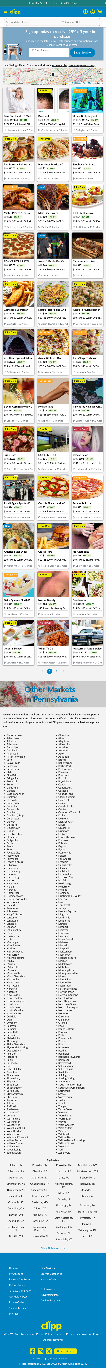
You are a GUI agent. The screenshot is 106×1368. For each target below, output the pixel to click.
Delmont (62, 818)
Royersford (63, 1063)
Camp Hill (11, 787)
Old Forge (62, 1019)
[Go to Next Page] (63, 671)
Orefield (62, 1023)
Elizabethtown (65, 837)
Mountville (63, 982)
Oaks (8, 1019)
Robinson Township (68, 1057)
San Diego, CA (63, 1227)
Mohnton (62, 967)
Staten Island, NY (87, 1211)
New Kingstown (66, 1001)
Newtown (11, 1004)
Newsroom (27, 1334)
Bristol (61, 778)
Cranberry (11, 812)
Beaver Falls (12, 763)
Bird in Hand (64, 769)
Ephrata (61, 843)
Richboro (10, 1057)
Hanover (10, 874)
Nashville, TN (87, 1184)
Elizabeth (10, 837)
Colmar (61, 803)
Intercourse (12, 902)
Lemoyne (62, 930)
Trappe (61, 1106)
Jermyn (61, 908)
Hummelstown (13, 896)
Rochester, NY (64, 1211)
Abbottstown (13, 735)
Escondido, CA (16, 1221)
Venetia (61, 1112)
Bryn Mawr (63, 781)
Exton (8, 849)
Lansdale (10, 924)
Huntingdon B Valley (68, 896)
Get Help (14, 1296)
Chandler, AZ (39, 1171)
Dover (60, 825)
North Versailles (14, 1010)
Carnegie (62, 791)
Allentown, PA (16, 1171)
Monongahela (65, 970)
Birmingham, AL (16, 1190)
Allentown (11, 744)
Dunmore (62, 831)
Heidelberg (63, 883)
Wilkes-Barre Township (70, 1140)
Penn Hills (11, 1032)
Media (9, 961)
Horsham (62, 893)
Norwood (62, 1013)
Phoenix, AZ (87, 1196)
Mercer (61, 961)
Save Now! (82, 52)
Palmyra (10, 1026)
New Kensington (14, 1001)
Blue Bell (10, 775)
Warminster (64, 1115)
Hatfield (61, 880)
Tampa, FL (87, 1224)
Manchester (12, 945)
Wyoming (62, 1146)
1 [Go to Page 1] (49, 671)
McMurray (11, 954)
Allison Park (64, 744)
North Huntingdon (67, 1007)
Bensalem (10, 766)
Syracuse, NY (87, 1218)
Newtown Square (67, 1004)
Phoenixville (64, 1038)
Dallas (60, 815)
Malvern (62, 942)
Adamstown (12, 738)
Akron (60, 738)
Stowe (61, 1094)
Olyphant (10, 1023)
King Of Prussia (14, 914)
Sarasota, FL (64, 1233)
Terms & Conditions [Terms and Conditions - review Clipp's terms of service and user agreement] (20, 1291)
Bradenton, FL (16, 1196)
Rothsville (11, 1063)
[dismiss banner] (101, 30)
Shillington (63, 1075)
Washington (12, 1122)
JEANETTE (63, 905)
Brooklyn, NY (39, 1165)
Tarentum (10, 1100)
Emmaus (62, 840)
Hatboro (10, 880)
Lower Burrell (65, 939)
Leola (8, 933)
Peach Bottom (65, 1029)
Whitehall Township (16, 1137)
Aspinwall (11, 753)
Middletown (64, 964)
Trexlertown (12, 1109)
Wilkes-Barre (64, 1137)
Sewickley (63, 1072)
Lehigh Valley (12, 930)
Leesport (62, 927)
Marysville (63, 948)
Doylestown (12, 828)
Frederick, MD (40, 1202)
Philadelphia (12, 1038)
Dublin (9, 831)
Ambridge (11, 747)
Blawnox (62, 772)
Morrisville (11, 979)
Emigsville (11, 840)
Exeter (9, 846)
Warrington (63, 1118)
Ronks (8, 1060)
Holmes (61, 889)
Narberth (10, 988)
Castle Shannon (14, 794)
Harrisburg (11, 877)
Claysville (10, 800)
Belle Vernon (64, 763)
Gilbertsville (64, 865)
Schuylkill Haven (14, 1069)
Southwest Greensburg (70, 1087)
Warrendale (12, 1118)
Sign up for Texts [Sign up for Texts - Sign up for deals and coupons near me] (18, 1308)
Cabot (60, 784)
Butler (9, 784)
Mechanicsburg (14, 958)
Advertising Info (50, 1295)
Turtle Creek (64, 1109)
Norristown (12, 1007)
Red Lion (10, 1053)
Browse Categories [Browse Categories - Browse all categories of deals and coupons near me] (51, 1274)
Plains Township (14, 1044)
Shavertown (12, 1075)
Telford (9, 1103)
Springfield (63, 1091)
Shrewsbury (12, 1078)
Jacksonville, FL (40, 1236)
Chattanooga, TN (39, 1184)
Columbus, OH (16, 1208)
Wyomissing (12, 1149)
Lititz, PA (63, 1177)
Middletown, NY (87, 1165)
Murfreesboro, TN (87, 1171)
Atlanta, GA (16, 1177)
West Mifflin (64, 1128)
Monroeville (12, 973)
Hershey (10, 889)
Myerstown (63, 985)
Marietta (10, 948)
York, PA (87, 1236)
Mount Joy (63, 979)
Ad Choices (95, 1334)
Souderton (11, 1084)
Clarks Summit (65, 797)
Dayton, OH (16, 1214)
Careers (59, 1334)
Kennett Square (66, 911)
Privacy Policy (44, 1334)
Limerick (62, 936)
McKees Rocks (13, 951)
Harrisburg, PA (40, 1221)
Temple (61, 1103)
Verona (9, 1115)
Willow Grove (13, 1143)
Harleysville (63, 874)
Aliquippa (62, 741)
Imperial (61, 899)
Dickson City (64, 821)
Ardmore (62, 750)
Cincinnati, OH (39, 1190)
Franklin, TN (16, 1236)
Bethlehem (11, 769)
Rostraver (62, 1060)
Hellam (9, 886)
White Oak (11, 1134)
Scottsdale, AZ (63, 1239)
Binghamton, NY (16, 1184)
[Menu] (5, 11)
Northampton (13, 1013)
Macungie (11, 942)
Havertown (11, 883)
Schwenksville (65, 1069)
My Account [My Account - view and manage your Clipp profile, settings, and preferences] (16, 1274)
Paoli (60, 1026)
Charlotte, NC (40, 1177)
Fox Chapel (63, 859)
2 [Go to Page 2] (56, 671)
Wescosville (12, 1125)
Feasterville (63, 852)
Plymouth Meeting (16, 1047)
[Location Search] (80, 22)
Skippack (10, 1081)
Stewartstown (13, 1094)
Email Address (40, 50)
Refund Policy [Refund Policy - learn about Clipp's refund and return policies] (17, 1285)
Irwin (60, 902)
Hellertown (63, 886)
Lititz (8, 939)
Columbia (10, 806)
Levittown (62, 933)
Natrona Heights (66, 988)
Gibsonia (10, 865)
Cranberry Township (68, 812)
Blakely (9, 772)
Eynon (60, 849)
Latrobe (61, 924)
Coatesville (63, 800)
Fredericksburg (13, 862)
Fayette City (12, 852)
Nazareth (10, 992)
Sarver (9, 1066)
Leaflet (70, 83)
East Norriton (13, 834)
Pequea (61, 1032)
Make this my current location (82, 66)
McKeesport (64, 951)
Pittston (61, 1041)
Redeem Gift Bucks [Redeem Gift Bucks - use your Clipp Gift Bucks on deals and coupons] (19, 1279)
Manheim (62, 945)
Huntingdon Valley (15, 899)
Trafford (10, 1106)
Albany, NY (16, 1165)
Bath (8, 760)
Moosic (61, 976)
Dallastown (12, 818)
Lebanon (10, 927)
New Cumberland (67, 995)
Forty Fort (11, 859)
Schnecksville (65, 1066)
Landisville (63, 917)
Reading (61, 1050)
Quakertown (12, 1050)
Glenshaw (63, 868)
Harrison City (65, 877)
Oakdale (10, 1016)
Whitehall (62, 1134)
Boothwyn (63, 775)
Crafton (61, 809)
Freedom (62, 862)
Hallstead (62, 871)
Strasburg (11, 1097)
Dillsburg (10, 825)
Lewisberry (11, 936)
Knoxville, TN (63, 1165)
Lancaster (11, 917)
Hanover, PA (40, 1214)
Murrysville (11, 985)
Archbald (10, 750)
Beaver (61, 760)
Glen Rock (11, 868)
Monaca (10, 970)
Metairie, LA (64, 1199)
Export (61, 846)
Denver (9, 821)
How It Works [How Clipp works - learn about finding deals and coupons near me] (48, 1279)
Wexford (62, 1131)
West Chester (65, 1125)
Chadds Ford (64, 794)
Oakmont (62, 1016)
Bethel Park (63, 766)
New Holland (64, 998)
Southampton (13, 1087)
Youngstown (12, 1152)
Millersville (11, 967)
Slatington (63, 1081)
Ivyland (9, 905)
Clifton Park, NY (40, 1196)
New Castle (12, 995)
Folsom (61, 855)
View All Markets (53, 1248)
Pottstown (63, 1047)
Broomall (10, 781)
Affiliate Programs (51, 1300)
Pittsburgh (11, 1041)
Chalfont (10, 797)
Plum (60, 1044)
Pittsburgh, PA (63, 1205)
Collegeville (12, 803)
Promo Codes (16, 1302)
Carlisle (9, 791)
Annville (62, 747)
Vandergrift (11, 1112)
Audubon (62, 756)
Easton (61, 834)
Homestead (12, 893)
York (59, 1149)
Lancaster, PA (63, 1171)
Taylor (60, 1100)
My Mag (13, 1313)
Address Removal (53, 1340)
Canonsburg (64, 787)
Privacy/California (76, 1334)
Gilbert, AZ (40, 1208)
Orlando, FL (87, 1190)
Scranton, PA (87, 1205)
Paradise (10, 1029)
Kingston (62, 914)
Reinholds (62, 1053)
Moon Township (14, 976)
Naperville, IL (87, 1177)
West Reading (13, 1131)
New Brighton (65, 992)
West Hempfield (14, 1128)
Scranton (10, 1072)
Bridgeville (11, 778)
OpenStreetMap (85, 83)
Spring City (11, 1091)
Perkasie (10, 1035)
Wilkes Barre (12, 1140)
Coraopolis (11, 809)
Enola (8, 843)
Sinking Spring (65, 1078)
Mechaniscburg (66, 958)
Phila (60, 1035)
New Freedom (13, 998)
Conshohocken (65, 806)
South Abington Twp (69, 1084)
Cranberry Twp (14, 815)
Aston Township (14, 756)
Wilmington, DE (87, 1230)
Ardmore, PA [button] (59, 65)
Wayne (61, 1122)
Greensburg (12, 871)
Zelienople (63, 1152)
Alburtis (10, 741)
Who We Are (11, 1334)
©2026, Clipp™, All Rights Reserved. (51, 1358)
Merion (9, 964)
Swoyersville (64, 1097)
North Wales (64, 1010)
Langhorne (63, 920)
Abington (62, 735)
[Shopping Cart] (99, 11)
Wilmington (12, 1146)
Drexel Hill (63, 828)
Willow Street (65, 1143)
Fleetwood (11, 855)
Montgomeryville (67, 973)
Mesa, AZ (63, 1193)
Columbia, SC (16, 1202)
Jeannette (11, 908)
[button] (92, 11)
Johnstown (11, 911)
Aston (60, 753)
